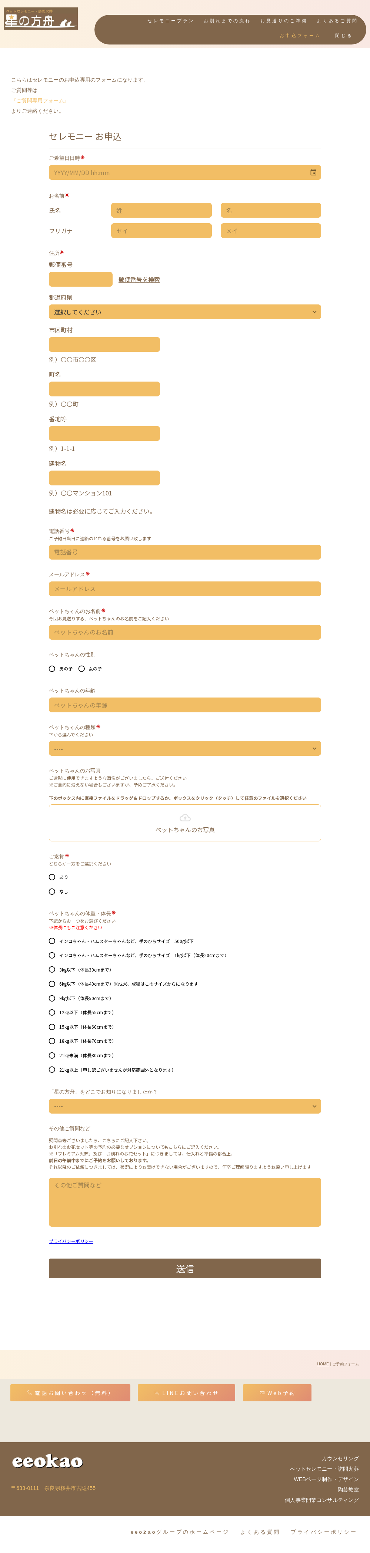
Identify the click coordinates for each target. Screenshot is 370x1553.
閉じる (344, 36)
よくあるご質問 (337, 21)
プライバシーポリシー (324, 1528)
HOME (323, 1360)
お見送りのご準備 (284, 21)
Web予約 (278, 1388)
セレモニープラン (171, 21)
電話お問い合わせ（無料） (71, 1388)
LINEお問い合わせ (187, 1388)
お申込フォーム (300, 36)
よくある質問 (260, 1528)
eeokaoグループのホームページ (180, 1528)
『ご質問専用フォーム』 (40, 96)
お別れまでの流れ (227, 21)
